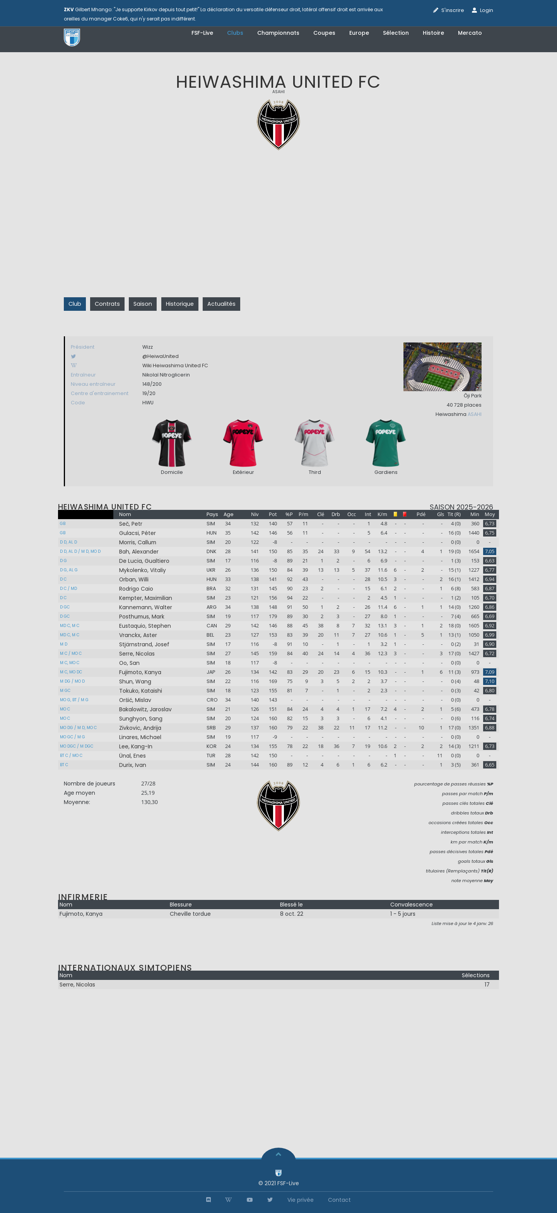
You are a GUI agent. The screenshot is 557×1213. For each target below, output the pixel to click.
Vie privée (300, 1200)
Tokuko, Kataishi (140, 691)
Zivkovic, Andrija (140, 728)
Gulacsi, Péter (137, 533)
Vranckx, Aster (138, 635)
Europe (359, 33)
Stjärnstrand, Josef (144, 644)
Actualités (221, 304)
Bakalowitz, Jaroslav (145, 709)
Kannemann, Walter (145, 607)
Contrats (107, 304)
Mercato (470, 33)
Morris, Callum (137, 542)
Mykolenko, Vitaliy (142, 570)
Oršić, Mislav (135, 700)
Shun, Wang (135, 681)
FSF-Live (202, 33)
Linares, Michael (140, 737)
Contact (339, 1200)
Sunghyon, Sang (140, 718)
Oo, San (129, 663)
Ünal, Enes (132, 756)
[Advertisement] (278, 234)
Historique (180, 304)
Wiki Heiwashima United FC (175, 365)
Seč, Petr (130, 524)
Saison (142, 304)
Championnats (278, 33)
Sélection (396, 33)
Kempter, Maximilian (145, 598)
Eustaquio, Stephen (145, 626)
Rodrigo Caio (136, 589)
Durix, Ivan (132, 765)
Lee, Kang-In (135, 746)
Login (486, 10)
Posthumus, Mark (141, 616)
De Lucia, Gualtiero (144, 561)
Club (74, 304)
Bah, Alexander (139, 551)
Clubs (235, 33)
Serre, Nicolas (137, 654)
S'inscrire (452, 10)
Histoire (433, 33)
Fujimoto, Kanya (140, 672)
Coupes (324, 33)
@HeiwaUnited (160, 356)
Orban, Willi (134, 579)
